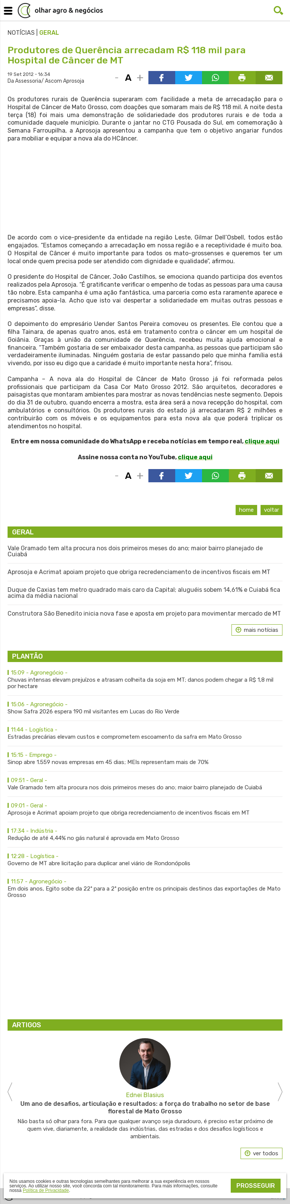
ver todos (265, 1153)
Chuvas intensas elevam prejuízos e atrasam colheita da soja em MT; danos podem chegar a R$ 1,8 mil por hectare (145, 680)
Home (246, 509)
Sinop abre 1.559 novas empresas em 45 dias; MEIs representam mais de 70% (145, 759)
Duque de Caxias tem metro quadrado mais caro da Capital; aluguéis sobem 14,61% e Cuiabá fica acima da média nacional (144, 593)
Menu (6, 9)
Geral (49, 32)
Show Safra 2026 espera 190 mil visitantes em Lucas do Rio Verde (145, 708)
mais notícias (261, 630)
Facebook (263, 10)
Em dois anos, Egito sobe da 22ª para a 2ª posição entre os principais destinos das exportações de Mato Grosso (145, 888)
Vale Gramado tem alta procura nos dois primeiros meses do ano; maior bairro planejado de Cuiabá (135, 551)
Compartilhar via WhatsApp (215, 77)
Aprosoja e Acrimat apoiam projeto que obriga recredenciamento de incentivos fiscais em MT (139, 572)
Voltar (271, 509)
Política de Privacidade (46, 1190)
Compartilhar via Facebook (161, 77)
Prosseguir (255, 1185)
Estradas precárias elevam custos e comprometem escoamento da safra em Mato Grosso (145, 733)
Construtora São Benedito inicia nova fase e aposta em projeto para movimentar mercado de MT (144, 614)
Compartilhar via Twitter (188, 77)
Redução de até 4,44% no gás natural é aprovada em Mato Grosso (145, 834)
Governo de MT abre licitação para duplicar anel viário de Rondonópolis (145, 860)
